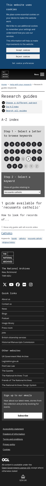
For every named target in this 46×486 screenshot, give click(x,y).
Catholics (6, 233)
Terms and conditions (13, 439)
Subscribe (23, 415)
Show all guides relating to (17, 187)
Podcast (5, 318)
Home (4, 84)
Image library (8, 323)
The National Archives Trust (15, 375)
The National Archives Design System (19, 385)
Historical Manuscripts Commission (18, 342)
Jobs (4, 332)
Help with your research (21, 84)
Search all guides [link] (16, 110)
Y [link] (31, 166)
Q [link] (23, 159)
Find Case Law (8, 366)
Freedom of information (14, 434)
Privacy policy (9, 444)
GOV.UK (23, 478)
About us (6, 299)
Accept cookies (23, 50)
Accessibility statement (13, 429)
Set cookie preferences (23, 63)
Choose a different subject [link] (21, 102)
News (4, 308)
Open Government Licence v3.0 (16, 467)
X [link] (25, 166)
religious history (8, 242)
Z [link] (37, 166)
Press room (7, 327)
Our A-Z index (12, 106)
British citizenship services (14, 337)
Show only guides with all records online (21, 227)
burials (14, 238)
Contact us (7, 304)
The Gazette (7, 370)
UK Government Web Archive (15, 356)
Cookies (6, 449)
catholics (22, 238)
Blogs (4, 313)
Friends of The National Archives (17, 380)
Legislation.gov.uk (10, 361)
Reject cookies (23, 56)
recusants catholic (35, 238)
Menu (39, 74)
